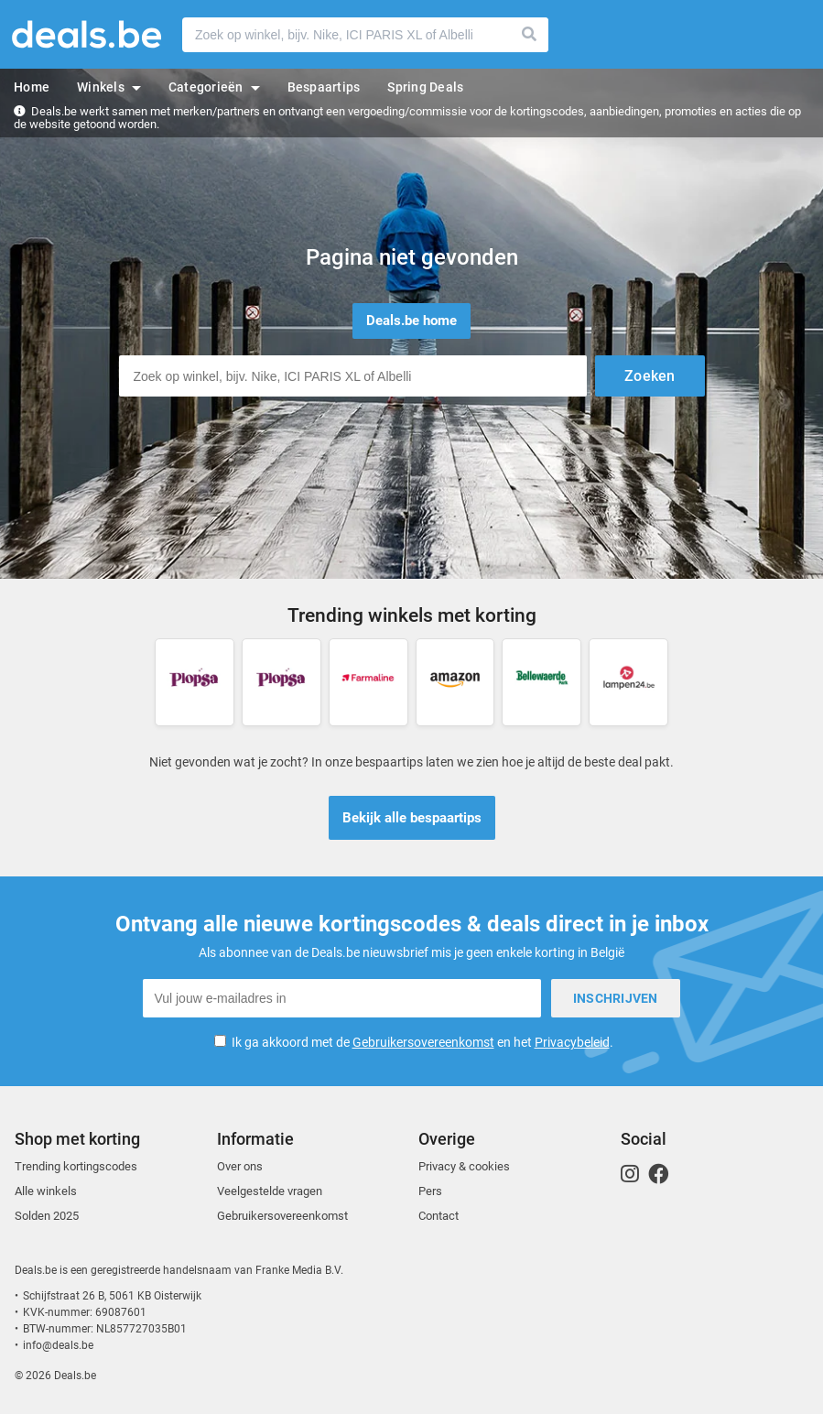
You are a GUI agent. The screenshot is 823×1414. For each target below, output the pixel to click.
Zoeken (530, 34)
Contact (438, 1216)
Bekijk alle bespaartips (412, 818)
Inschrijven (615, 998)
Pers (430, 1191)
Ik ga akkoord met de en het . (422, 1042)
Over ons (240, 1166)
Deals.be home (411, 320)
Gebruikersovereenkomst (423, 1042)
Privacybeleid (572, 1042)
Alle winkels (46, 1191)
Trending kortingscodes (76, 1166)
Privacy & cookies (464, 1166)
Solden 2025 (47, 1216)
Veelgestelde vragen (269, 1191)
